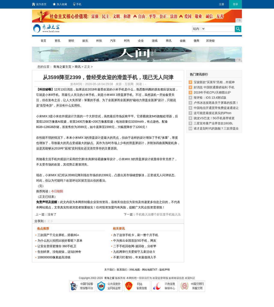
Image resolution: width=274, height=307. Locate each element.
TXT (154, 269)
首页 (43, 40)
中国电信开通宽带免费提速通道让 (216, 108)
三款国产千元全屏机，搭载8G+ (58, 235)
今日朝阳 (57, 191)
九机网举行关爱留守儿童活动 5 (134, 251)
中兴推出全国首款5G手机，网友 (134, 240)
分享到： (40, 221)
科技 (99, 40)
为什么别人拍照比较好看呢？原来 (59, 240)
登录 (235, 4)
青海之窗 (109, 278)
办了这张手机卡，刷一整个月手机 (135, 235)
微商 (196, 40)
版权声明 (164, 269)
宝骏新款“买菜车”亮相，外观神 (214, 82)
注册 (221, 4)
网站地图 (147, 269)
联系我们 (122, 269)
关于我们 (109, 269)
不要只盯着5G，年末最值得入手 (134, 257)
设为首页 (39, 4)
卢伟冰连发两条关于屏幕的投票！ (216, 102)
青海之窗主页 (62, 66)
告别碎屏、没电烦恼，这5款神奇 (59, 251)
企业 (141, 40)
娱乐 (85, 40)
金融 (182, 40)
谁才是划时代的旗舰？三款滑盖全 (216, 128)
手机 (77, 4)
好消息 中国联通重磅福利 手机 (214, 87)
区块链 (210, 40)
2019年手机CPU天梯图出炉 (212, 92)
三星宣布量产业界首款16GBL (213, 123)
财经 (71, 40)
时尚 (127, 40)
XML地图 (134, 269)
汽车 (113, 40)
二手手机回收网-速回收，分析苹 (134, 246)
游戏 (155, 40)
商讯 (168, 40)
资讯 (57, 40)
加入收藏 (60, 4)
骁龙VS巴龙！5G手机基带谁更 (214, 118)
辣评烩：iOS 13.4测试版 (210, 97)
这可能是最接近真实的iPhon (212, 113)
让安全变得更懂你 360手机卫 (56, 246)
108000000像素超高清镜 (53, 257)
